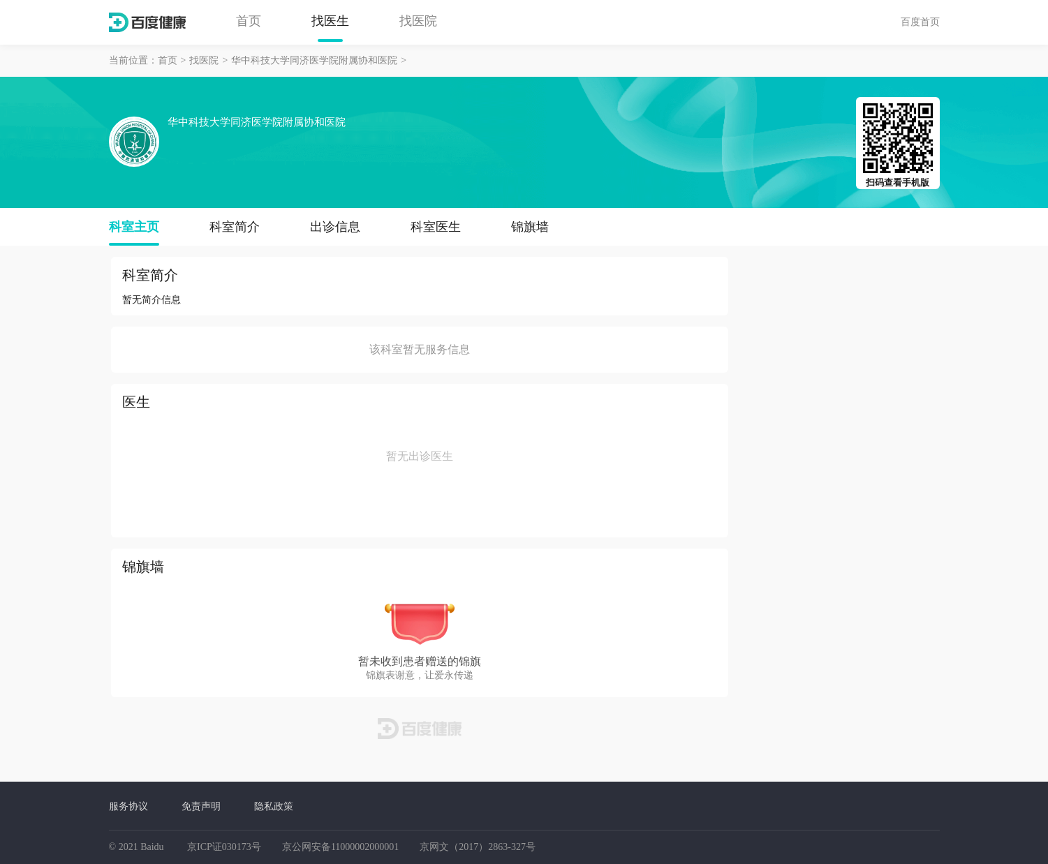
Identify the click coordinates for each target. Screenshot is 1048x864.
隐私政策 (273, 806)
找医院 (418, 21)
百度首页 (920, 21)
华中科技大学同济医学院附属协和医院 (314, 60)
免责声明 (201, 806)
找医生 (330, 21)
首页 (248, 21)
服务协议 (128, 806)
